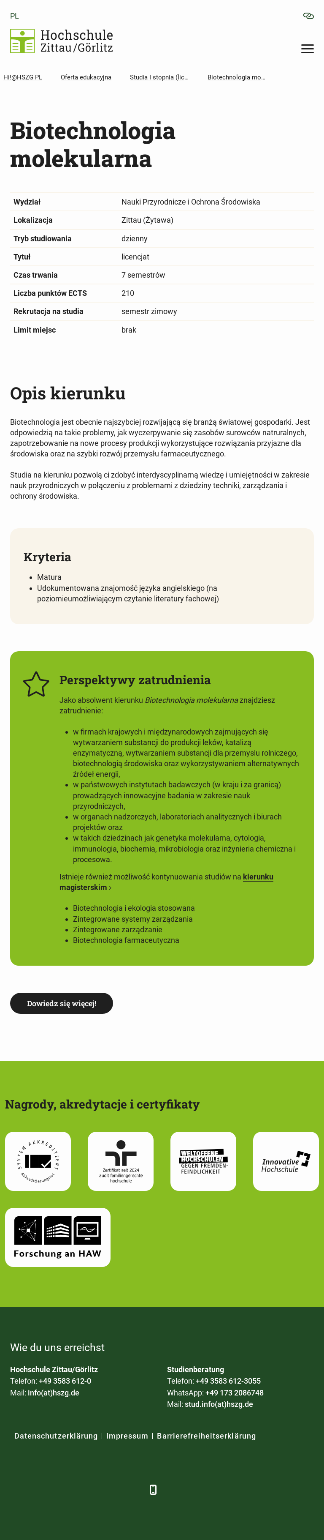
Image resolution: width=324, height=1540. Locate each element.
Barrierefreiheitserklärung (206, 1435)
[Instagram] (110, 1489)
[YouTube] (87, 1489)
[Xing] (64, 1489)
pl (14, 15)
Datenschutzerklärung (56, 1435)
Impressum (127, 1435)
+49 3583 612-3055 (228, 1380)
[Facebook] (17, 1489)
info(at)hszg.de (53, 1392)
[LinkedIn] (40, 1489)
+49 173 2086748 (234, 1392)
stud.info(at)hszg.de (219, 1404)
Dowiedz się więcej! (61, 1003)
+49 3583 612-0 (65, 1380)
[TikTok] (133, 1489)
